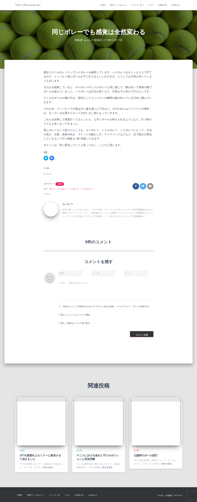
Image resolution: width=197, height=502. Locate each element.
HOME (102, 5)
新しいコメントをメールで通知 (75, 314)
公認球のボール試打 (146, 455)
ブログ (151, 5)
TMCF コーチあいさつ (118, 5)
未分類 (60, 184)
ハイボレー (74, 189)
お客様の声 (162, 5)
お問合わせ (175, 5)
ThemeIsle (177, 495)
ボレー (52, 189)
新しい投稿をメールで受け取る (75, 323)
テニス (47, 193)
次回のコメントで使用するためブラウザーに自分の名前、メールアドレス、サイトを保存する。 (107, 306)
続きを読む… (49, 467)
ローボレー (62, 189)
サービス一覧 (137, 5)
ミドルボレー (86, 189)
